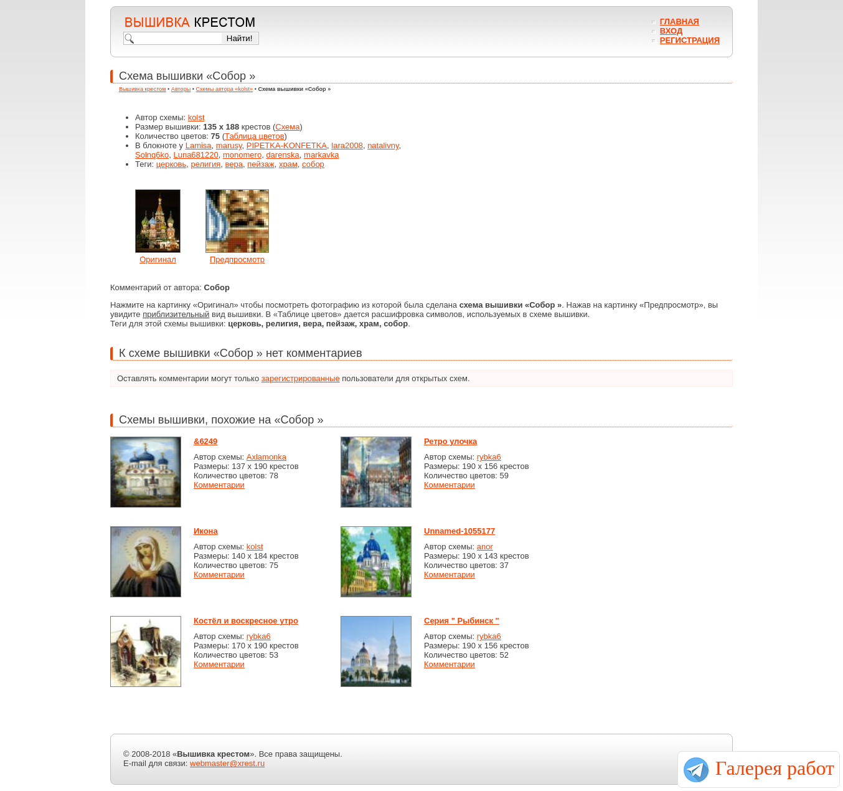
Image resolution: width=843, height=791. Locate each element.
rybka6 (489, 457)
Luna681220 (195, 154)
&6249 (205, 441)
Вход (671, 31)
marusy (229, 145)
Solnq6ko (152, 154)
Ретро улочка (450, 441)
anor (485, 546)
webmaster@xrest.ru (227, 763)
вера (234, 164)
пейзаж (260, 164)
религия (205, 164)
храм (288, 164)
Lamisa (199, 145)
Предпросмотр (237, 259)
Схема (287, 126)
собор (313, 164)
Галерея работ (774, 768)
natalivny (382, 145)
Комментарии (219, 485)
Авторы (181, 89)
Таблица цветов (255, 136)
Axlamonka (266, 457)
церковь (171, 164)
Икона (206, 531)
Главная (679, 21)
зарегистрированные (300, 378)
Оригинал (157, 259)
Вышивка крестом (142, 89)
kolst (196, 117)
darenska (282, 154)
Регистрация (690, 40)
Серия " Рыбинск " (461, 620)
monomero (242, 154)
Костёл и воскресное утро (246, 620)
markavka (321, 154)
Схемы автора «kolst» (224, 89)
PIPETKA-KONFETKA (287, 145)
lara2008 (347, 145)
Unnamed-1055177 (459, 531)
